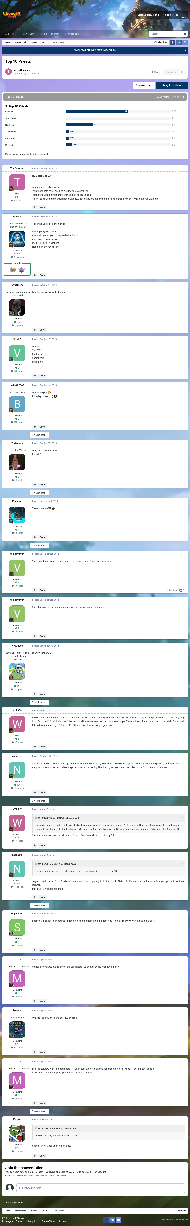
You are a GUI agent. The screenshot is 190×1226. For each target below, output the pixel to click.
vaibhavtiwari (17, 553)
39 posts (17, 586)
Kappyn (17, 1119)
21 (17, 197)
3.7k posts (17, 257)
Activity (30, 34)
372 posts (17, 371)
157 (17, 322)
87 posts (17, 945)
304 (17, 784)
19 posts (17, 996)
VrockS (17, 339)
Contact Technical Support (54, 1221)
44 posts (17, 480)
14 (17, 1148)
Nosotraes (17, 645)
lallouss (17, 216)
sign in (16, 154)
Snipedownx (17, 913)
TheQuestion (24, 70)
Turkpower (17, 443)
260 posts (17, 200)
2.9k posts (17, 689)
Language (7, 1221)
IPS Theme (7, 1218)
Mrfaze (17, 959)
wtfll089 (17, 710)
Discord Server (51, 34)
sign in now (75, 1172)
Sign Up (169, 15)
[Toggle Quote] (36, 818)
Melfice (17, 1010)
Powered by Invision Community (173, 1220)
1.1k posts (17, 788)
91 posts (17, 1151)
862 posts (17, 1047)
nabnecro (17, 756)
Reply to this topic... (31, 1188)
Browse (12, 34)
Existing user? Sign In (150, 15)
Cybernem (17, 285)
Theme (20, 1221)
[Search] (158, 34)
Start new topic (144, 85)
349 (17, 686)
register (26, 154)
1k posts (17, 325)
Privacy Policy (32, 1221)
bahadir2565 (17, 385)
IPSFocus (19, 1218)
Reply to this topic (172, 85)
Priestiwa (17, 501)
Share (155, 72)
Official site (73, 34)
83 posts (17, 533)
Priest (38, 73)
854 (17, 253)
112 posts (17, 422)
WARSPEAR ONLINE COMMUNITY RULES (95, 50)
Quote (42, 207)
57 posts (17, 742)
